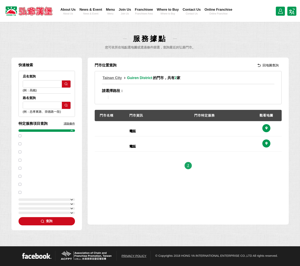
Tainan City (112, 78)
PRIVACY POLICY (133, 256)
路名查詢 (29, 98)
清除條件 (69, 123)
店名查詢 (29, 76)
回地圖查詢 (268, 65)
